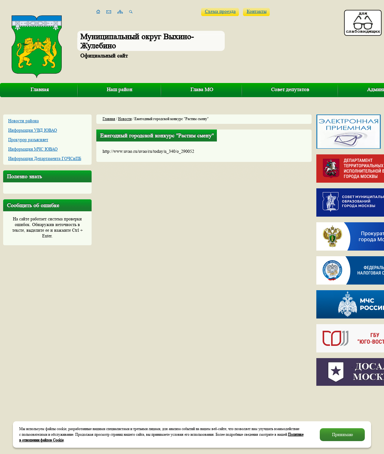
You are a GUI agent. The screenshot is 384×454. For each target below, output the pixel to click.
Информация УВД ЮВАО (32, 130)
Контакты (257, 11)
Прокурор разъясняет (28, 139)
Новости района (23, 120)
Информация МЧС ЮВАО (33, 149)
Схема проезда (220, 11)
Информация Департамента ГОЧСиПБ (44, 158)
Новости (125, 118)
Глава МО (201, 89)
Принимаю (342, 434)
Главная (40, 89)
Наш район (119, 89)
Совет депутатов (290, 89)
